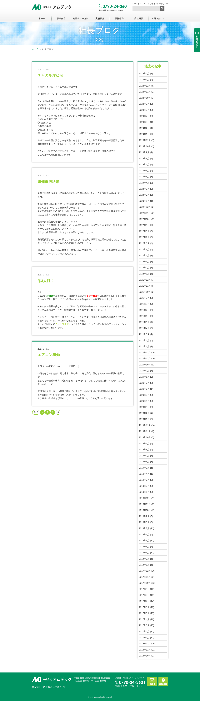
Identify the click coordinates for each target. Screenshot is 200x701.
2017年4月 (144, 619)
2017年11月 (145, 577)
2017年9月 (144, 589)
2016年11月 (145, 650)
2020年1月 (144, 419)
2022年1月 (144, 274)
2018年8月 (144, 522)
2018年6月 (144, 534)
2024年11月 (145, 92)
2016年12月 (145, 643)
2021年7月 (144, 310)
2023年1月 (144, 201)
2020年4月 (144, 401)
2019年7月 (144, 455)
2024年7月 (144, 116)
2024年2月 (144, 128)
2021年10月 (145, 292)
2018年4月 (144, 546)
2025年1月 (144, 79)
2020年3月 (144, 407)
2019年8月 (144, 449)
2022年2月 (144, 267)
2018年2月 (144, 559)
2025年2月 (144, 73)
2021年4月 (144, 328)
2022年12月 (145, 207)
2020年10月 (145, 365)
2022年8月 (144, 231)
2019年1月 (144, 492)
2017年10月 (145, 583)
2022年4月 (144, 255)
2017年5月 (144, 613)
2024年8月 (144, 110)
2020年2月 (144, 413)
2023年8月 (144, 158)
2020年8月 (144, 377)
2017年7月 (144, 601)
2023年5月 (144, 176)
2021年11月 (145, 286)
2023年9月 (144, 152)
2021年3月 (144, 334)
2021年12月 (145, 280)
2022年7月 (144, 237)
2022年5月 (144, 249)
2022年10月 (145, 219)
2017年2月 (144, 631)
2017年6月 (144, 607)
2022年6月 (144, 243)
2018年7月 (144, 528)
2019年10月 (145, 437)
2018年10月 (145, 510)
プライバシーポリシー (159, 4)
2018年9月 (144, 516)
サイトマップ (139, 4)
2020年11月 (145, 358)
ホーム (35, 49)
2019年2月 (144, 486)
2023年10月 (145, 146)
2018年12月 (145, 498)
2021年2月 (144, 340)
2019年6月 (144, 461)
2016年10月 (145, 656)
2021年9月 (144, 298)
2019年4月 (144, 474)
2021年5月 (144, 322)
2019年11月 (145, 431)
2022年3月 (144, 261)
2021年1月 (144, 346)
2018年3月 (144, 552)
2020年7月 (144, 383)
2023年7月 (144, 164)
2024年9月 (144, 104)
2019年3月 (144, 480)
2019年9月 (144, 443)
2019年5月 (144, 468)
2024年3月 (144, 122)
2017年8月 (144, 595)
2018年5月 (144, 540)
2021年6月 (144, 316)
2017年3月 (144, 625)
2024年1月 (144, 134)
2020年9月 (144, 370)
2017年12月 (145, 571)
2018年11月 (145, 504)
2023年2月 (144, 195)
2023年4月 (144, 183)
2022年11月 (145, 213)
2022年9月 (144, 225)
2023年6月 (144, 170)
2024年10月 (145, 98)
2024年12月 (145, 86)
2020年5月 (144, 395)
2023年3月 (144, 189)
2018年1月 (144, 565)
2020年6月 (144, 389)
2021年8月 (144, 304)
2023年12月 (145, 140)
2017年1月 (144, 637)
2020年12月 (145, 352)
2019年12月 (145, 425)
